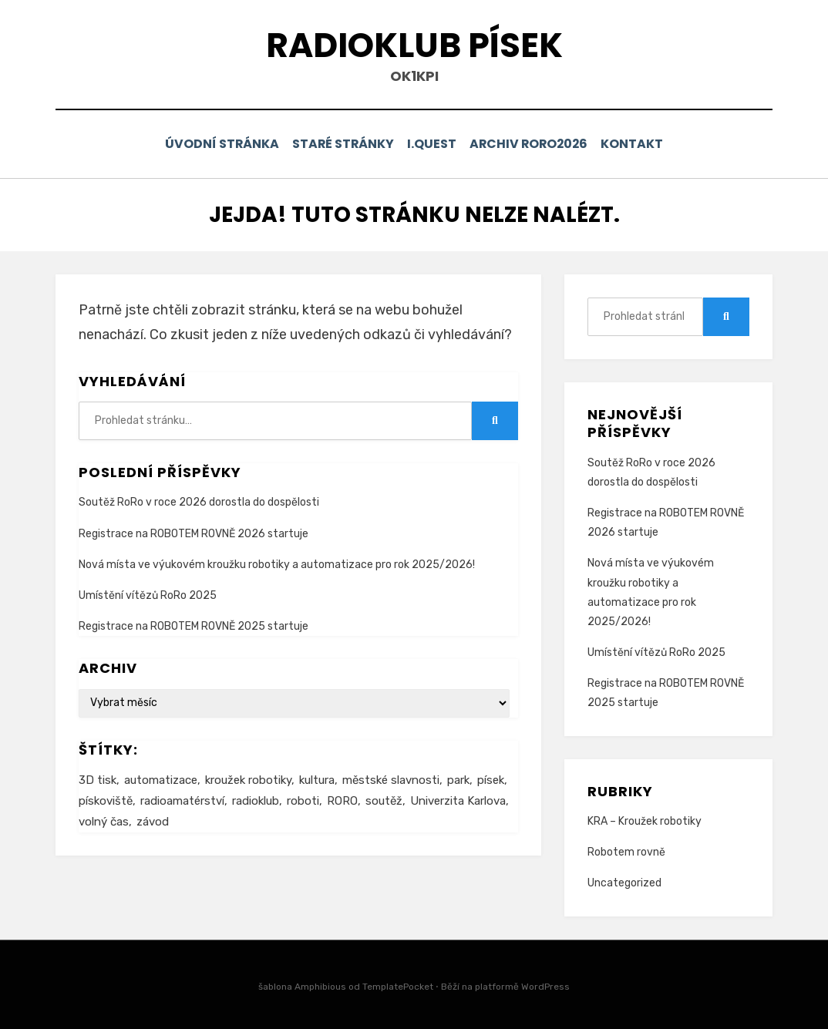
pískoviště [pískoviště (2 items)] (106, 799)
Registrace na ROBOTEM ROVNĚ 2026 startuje (193, 532)
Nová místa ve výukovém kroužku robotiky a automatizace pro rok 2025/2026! (277, 563)
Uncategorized (624, 882)
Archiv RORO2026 (535, 144)
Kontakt (643, 144)
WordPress (545, 985)
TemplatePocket (397, 985)
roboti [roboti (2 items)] (303, 799)
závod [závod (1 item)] (152, 820)
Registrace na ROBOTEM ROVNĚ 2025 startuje (193, 624)
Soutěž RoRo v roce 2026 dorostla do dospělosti (199, 501)
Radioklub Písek (414, 45)
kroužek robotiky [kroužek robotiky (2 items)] (248, 778)
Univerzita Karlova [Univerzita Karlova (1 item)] (458, 799)
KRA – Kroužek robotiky (644, 819)
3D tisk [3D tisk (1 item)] (97, 778)
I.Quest (432, 144)
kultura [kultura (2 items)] (317, 778)
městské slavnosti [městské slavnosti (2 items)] (390, 778)
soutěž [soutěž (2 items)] (383, 799)
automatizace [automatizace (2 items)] (160, 778)
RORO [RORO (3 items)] (342, 799)
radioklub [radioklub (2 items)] (255, 799)
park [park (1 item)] (458, 778)
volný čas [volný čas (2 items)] (104, 820)
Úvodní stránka (210, 144)
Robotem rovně (626, 851)
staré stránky (337, 144)
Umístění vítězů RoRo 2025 (148, 593)
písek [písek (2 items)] (490, 778)
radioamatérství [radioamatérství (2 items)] (182, 799)
